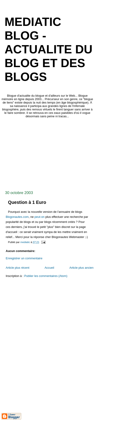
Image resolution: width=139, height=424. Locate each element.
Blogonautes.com (17, 217)
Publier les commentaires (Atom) (45, 276)
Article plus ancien (82, 267)
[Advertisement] (70, 153)
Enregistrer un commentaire (24, 258)
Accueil (49, 267)
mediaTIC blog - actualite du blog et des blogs (48, 49)
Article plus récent (17, 267)
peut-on (40, 217)
